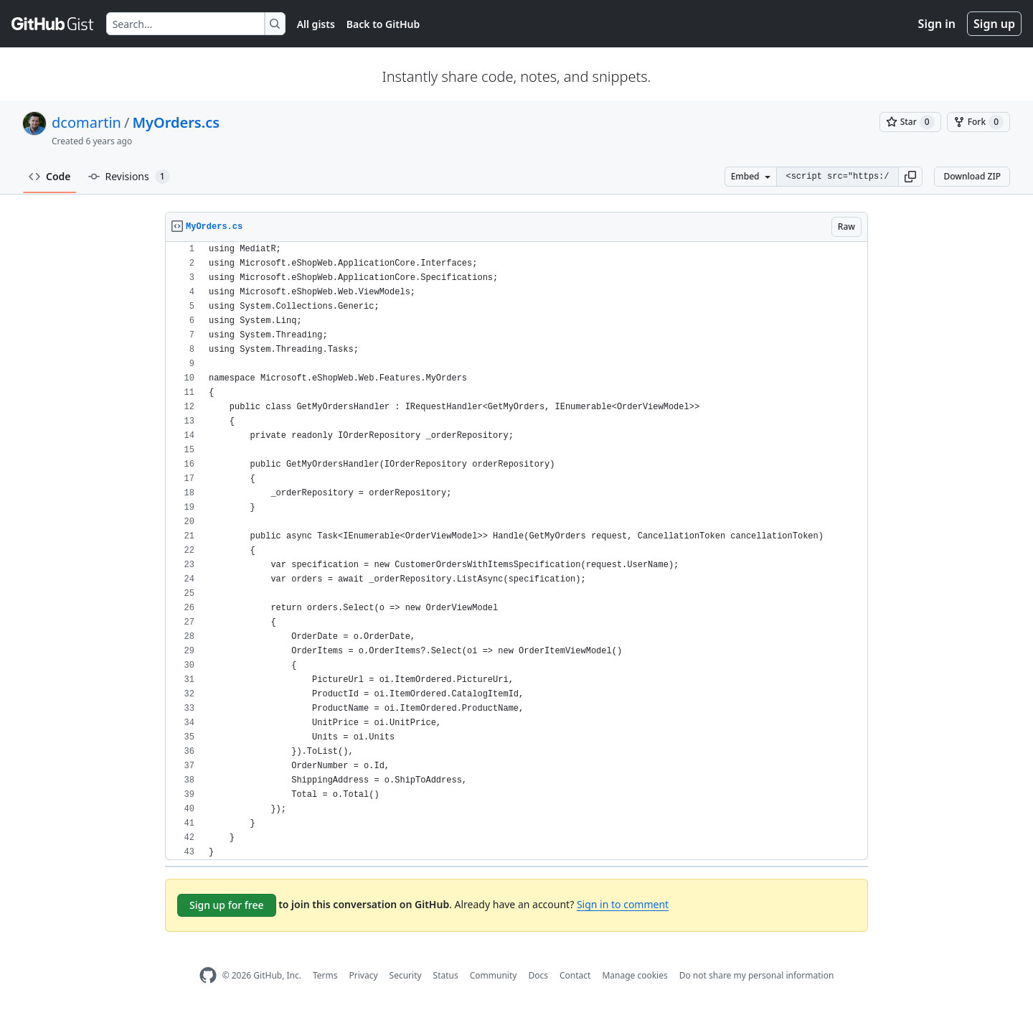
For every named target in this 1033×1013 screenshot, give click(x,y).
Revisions (129, 176)
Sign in (937, 24)
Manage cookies (634, 975)
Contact (575, 975)
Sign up (994, 24)
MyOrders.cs (176, 122)
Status (445, 975)
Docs (538, 975)
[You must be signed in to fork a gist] (978, 122)
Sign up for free (226, 905)
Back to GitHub (383, 24)
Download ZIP (972, 176)
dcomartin (86, 122)
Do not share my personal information (756, 975)
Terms (325, 975)
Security (406, 975)
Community (493, 975)
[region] (516, 551)
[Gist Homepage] (53, 23)
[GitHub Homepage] (208, 975)
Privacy (363, 975)
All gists (316, 24)
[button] (910, 177)
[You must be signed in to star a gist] (910, 122)
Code (50, 176)
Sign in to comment (623, 904)
